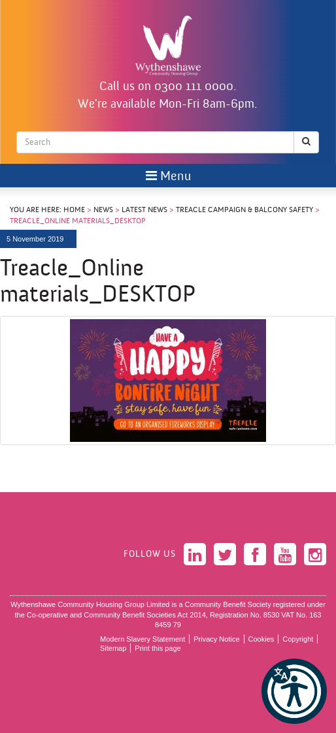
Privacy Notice (216, 639)
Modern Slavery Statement (142, 639)
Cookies (261, 639)
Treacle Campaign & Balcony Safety (244, 210)
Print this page (157, 648)
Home (74, 210)
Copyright (297, 639)
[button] (294, 691)
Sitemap (113, 648)
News (103, 210)
